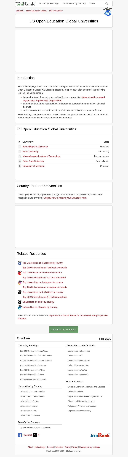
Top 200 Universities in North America (36, 356)
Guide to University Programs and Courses (86, 387)
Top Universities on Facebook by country (40, 263)
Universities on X (75, 356)
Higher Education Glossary (79, 411)
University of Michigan (33, 166)
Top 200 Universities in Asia (32, 375)
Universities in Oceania (30, 415)
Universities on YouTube (78, 365)
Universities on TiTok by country (36, 302)
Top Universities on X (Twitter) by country (40, 292)
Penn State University (33, 161)
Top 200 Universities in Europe (33, 365)
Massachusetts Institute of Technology (41, 156)
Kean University (30, 151)
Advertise (59, 447)
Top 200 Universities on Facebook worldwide (42, 267)
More (92, 3)
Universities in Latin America (32, 396)
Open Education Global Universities (35, 428)
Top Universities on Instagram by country (40, 282)
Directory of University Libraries (81, 401)
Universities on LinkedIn (78, 375)
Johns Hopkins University (35, 146)
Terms (67, 447)
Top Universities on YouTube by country (40, 272)
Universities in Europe (29, 401)
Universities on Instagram (79, 361)
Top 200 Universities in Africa (32, 370)
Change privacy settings (89, 447)
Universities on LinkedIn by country (37, 307)
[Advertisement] (64, 50)
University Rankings (49, 3)
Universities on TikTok (77, 370)
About (30, 447)
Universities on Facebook (79, 351)
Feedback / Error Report (63, 329)
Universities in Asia (28, 411)
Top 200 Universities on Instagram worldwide (42, 287)
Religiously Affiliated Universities (82, 406)
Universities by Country (74, 3)
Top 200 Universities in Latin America (36, 361)
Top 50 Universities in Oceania (33, 380)
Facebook (25, 435)
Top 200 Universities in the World (34, 351)
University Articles (75, 392)
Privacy (74, 447)
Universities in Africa (29, 406)
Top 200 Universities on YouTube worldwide (42, 277)
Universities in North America (32, 392)
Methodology (40, 447)
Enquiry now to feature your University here (65, 198)
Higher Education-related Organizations (85, 396)
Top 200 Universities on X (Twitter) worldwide (42, 297)
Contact (50, 447)
